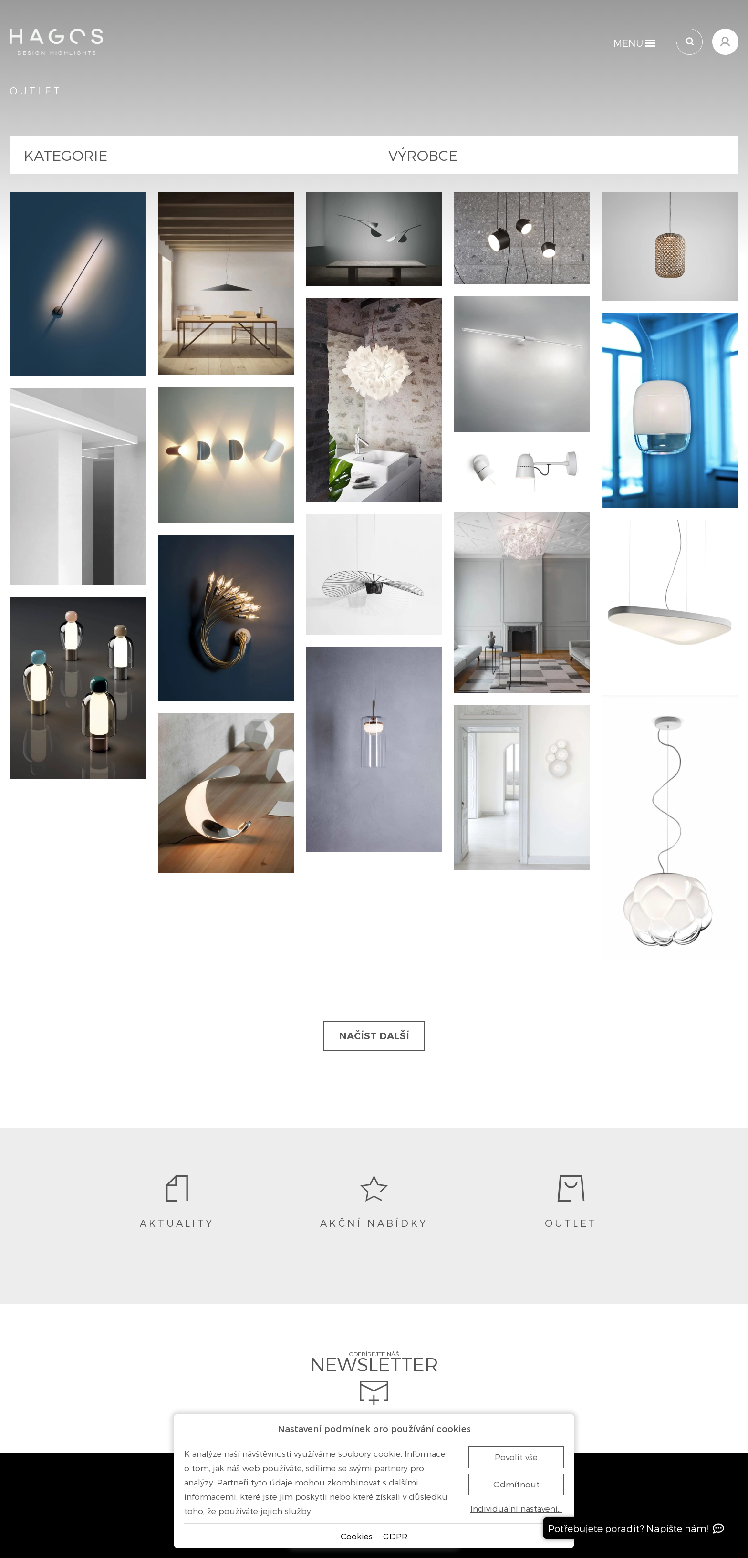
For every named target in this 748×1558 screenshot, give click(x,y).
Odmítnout (516, 1484)
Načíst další (374, 1036)
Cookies (357, 1536)
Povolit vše (516, 1457)
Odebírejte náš (374, 1379)
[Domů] (56, 42)
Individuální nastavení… (516, 1508)
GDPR (395, 1536)
